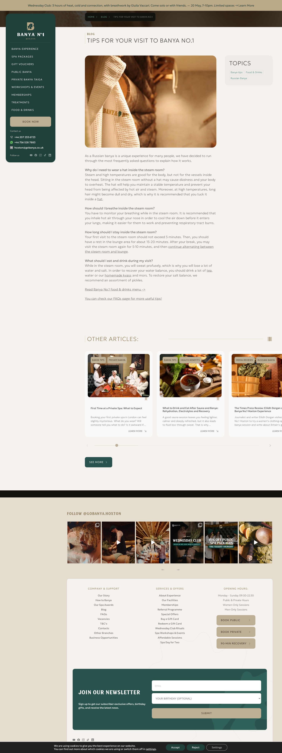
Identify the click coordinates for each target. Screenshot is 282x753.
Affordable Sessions (170, 637)
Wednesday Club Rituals (169, 628)
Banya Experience (25, 48)
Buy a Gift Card (170, 619)
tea (209, 270)
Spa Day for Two (169, 642)
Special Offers (169, 614)
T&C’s (103, 623)
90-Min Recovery (234, 643)
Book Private (231, 632)
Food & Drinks (23, 110)
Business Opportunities (103, 637)
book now (30, 121)
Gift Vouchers (23, 64)
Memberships (22, 94)
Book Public (230, 620)
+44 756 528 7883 (24, 142)
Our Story (104, 595)
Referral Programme (170, 609)
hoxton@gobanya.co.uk (29, 147)
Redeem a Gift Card (170, 623)
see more (96, 462)
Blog (104, 16)
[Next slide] (270, 445)
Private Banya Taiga (27, 79)
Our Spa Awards (103, 604)
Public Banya (22, 72)
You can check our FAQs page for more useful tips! (123, 298)
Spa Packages (22, 56)
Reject (195, 747)
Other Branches (103, 633)
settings (151, 749)
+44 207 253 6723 (24, 137)
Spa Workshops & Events (170, 633)
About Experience (170, 595)
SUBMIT (206, 713)
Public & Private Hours (236, 600)
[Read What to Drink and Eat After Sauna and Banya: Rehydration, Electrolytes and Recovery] (190, 394)
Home (91, 16)
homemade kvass (118, 275)
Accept (175, 747)
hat (100, 199)
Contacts (103, 628)
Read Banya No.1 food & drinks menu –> (115, 289)
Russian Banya (239, 78)
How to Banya (103, 600)
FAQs (103, 614)
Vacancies (104, 619)
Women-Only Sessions (236, 604)
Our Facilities (170, 600)
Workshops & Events (28, 87)
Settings (217, 747)
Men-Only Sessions (236, 609)
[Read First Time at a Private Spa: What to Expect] (119, 394)
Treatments (20, 102)
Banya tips (237, 72)
